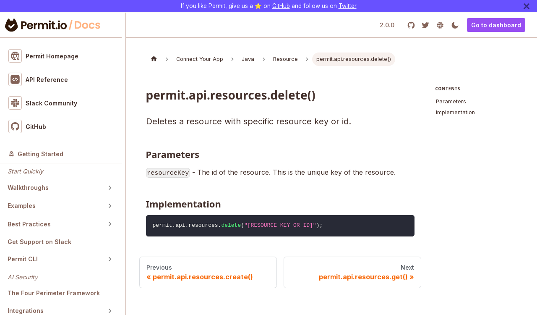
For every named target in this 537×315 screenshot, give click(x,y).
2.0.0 (387, 25)
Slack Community (43, 103)
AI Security (23, 277)
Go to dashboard (496, 25)
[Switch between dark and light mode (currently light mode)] (455, 25)
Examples (22, 205)
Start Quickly (25, 171)
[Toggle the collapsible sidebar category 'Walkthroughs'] (109, 187)
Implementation (455, 112)
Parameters (451, 101)
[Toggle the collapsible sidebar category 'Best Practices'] (109, 223)
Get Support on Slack (39, 241)
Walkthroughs (28, 187)
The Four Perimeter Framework (54, 293)
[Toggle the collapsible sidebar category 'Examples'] (109, 205)
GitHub (281, 6)
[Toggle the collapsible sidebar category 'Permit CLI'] (109, 259)
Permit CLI (23, 258)
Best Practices (29, 224)
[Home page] (154, 59)
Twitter (348, 6)
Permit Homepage (43, 56)
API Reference (38, 79)
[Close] (526, 6)
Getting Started (35, 154)
